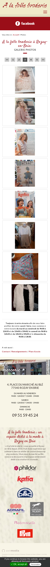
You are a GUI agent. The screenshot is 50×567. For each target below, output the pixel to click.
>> (43, 59)
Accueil (16, 35)
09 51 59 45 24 (25, 415)
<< (7, 59)
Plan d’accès (35, 351)
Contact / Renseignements (14, 351)
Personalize (35, 564)
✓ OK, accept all (19, 564)
